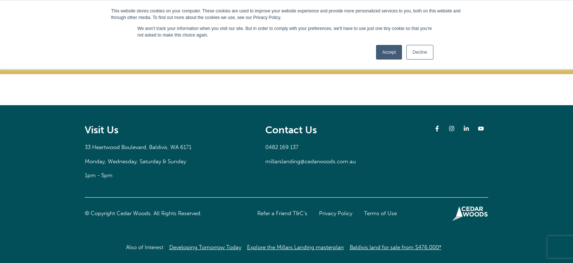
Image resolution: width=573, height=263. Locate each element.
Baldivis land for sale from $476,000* (395, 247)
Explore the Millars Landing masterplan (295, 247)
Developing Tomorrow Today (205, 247)
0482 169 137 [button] (282, 147)
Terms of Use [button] (380, 213)
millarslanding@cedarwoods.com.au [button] (310, 161)
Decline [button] (420, 52)
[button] (138, 147)
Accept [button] (389, 52)
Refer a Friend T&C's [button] (282, 213)
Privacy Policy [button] (335, 213)
